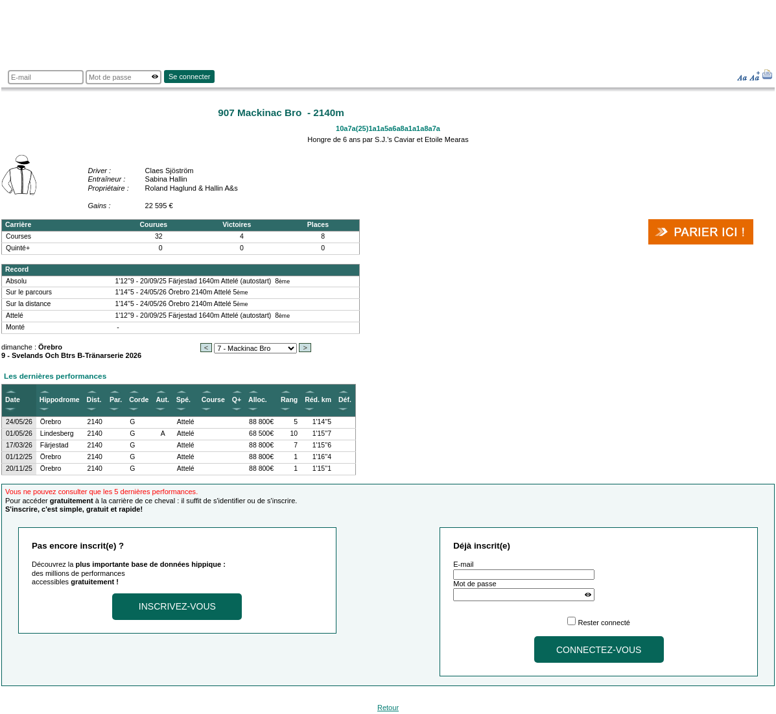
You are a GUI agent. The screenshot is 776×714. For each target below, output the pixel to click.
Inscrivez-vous (177, 606)
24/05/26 (19, 421)
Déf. (344, 399)
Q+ (236, 399)
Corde (138, 399)
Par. (116, 399)
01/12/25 (19, 456)
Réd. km (318, 399)
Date (12, 399)
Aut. (162, 399)
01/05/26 (19, 433)
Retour (388, 707)
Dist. (94, 399)
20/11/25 (19, 468)
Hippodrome (60, 399)
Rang (289, 399)
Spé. (183, 399)
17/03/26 (19, 445)
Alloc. (257, 399)
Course (213, 399)
